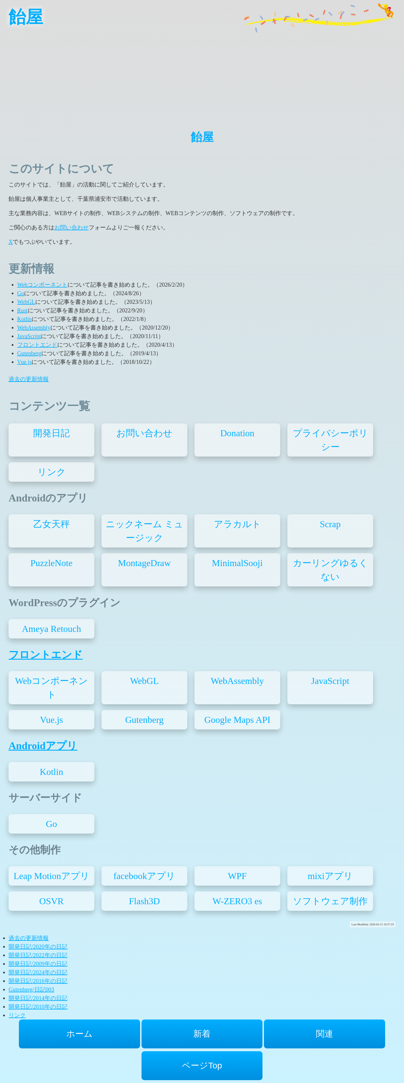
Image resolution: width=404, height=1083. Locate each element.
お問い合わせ (71, 227)
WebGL (26, 302)
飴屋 (26, 17)
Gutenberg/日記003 (31, 989)
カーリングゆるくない (330, 570)
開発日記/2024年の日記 (38, 972)
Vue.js (24, 362)
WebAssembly (33, 327)
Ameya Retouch (51, 629)
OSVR (51, 901)
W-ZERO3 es (237, 901)
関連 (324, 1033)
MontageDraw (144, 563)
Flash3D (144, 901)
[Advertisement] (202, 74)
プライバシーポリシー (330, 440)
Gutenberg (29, 353)
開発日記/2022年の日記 (38, 955)
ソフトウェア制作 (330, 901)
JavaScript (29, 336)
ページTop (202, 1065)
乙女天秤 (51, 524)
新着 (201, 1033)
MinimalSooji (237, 563)
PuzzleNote (51, 563)
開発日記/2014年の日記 (38, 998)
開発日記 (51, 433)
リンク (51, 472)
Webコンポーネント (42, 284)
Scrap (330, 524)
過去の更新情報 (29, 379)
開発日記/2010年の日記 (38, 1006)
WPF (237, 876)
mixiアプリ (330, 876)
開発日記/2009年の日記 (38, 964)
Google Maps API (237, 720)
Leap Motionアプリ (51, 876)
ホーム (79, 1033)
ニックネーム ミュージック (144, 531)
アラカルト (237, 524)
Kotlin (24, 319)
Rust (22, 310)
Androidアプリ (43, 745)
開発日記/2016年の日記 (38, 981)
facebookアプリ (144, 876)
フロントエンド (37, 345)
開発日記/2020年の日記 (38, 946)
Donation (237, 433)
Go (20, 293)
